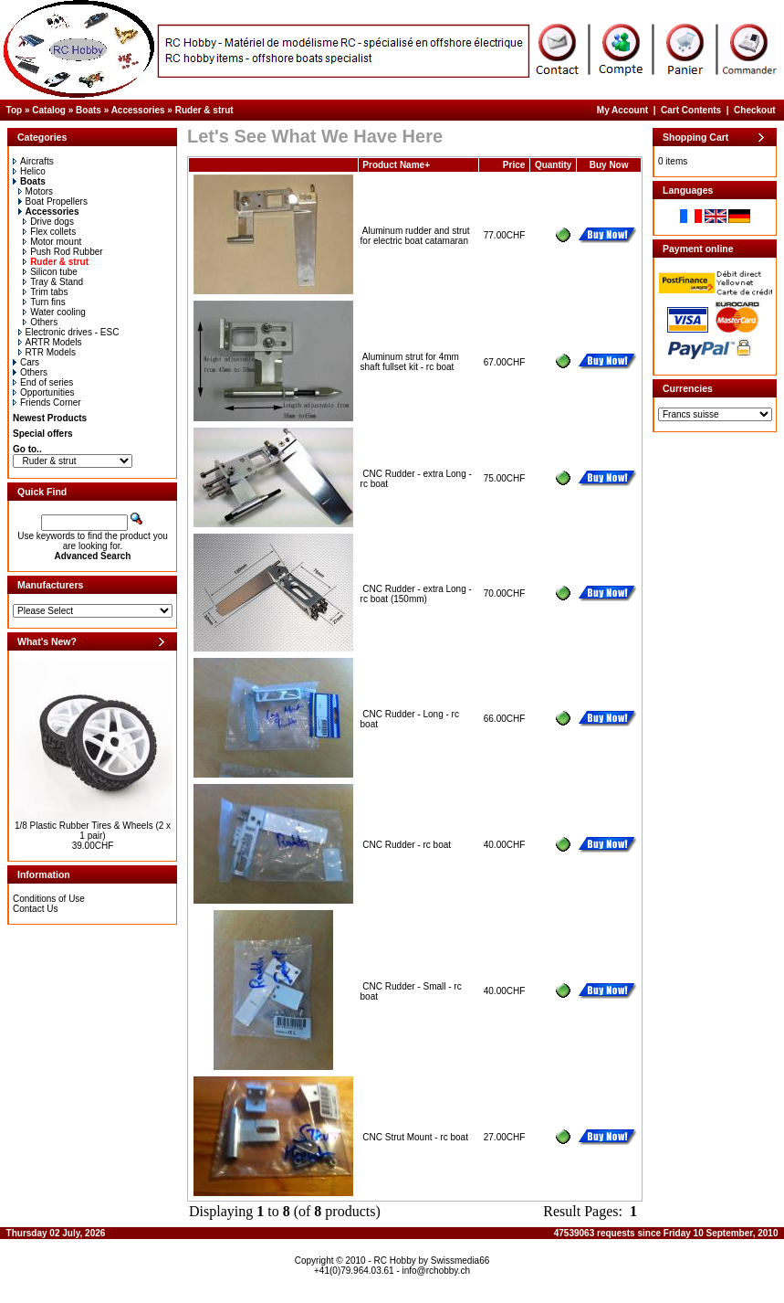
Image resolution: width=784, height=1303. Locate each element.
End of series (43, 382)
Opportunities (43, 392)
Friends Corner (47, 402)
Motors (36, 191)
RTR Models (47, 352)
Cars (26, 362)
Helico (29, 171)
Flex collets (49, 232)
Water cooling (54, 312)
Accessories (138, 110)
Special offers (43, 434)
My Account (622, 110)
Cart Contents (691, 110)
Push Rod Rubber (63, 252)
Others (40, 322)
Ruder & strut (204, 110)
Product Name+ (396, 165)
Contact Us (35, 909)
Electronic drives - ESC (69, 332)
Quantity (553, 165)
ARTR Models (50, 342)
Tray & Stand (53, 282)
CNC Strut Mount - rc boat (415, 1137)
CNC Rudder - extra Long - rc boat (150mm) (416, 594)
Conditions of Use (49, 899)
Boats (88, 110)
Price (514, 165)
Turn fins (44, 302)
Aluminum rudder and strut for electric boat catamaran (415, 236)
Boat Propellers (53, 201)
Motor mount (52, 242)
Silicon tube (50, 272)
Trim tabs (45, 292)
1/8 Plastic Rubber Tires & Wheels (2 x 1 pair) (93, 831)
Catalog (49, 110)
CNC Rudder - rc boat (406, 845)
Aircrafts (33, 161)
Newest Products (50, 418)
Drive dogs (48, 222)
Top (14, 110)
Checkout (755, 110)
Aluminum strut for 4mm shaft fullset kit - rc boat (410, 362)
